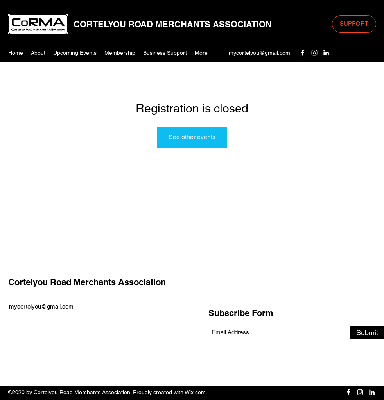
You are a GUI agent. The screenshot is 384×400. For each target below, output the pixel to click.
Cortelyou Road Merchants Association (87, 282)
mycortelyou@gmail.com (259, 53)
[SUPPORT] (354, 24)
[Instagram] (314, 53)
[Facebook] (303, 53)
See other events (192, 137)
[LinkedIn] (326, 53)
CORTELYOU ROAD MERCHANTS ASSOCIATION (173, 24)
